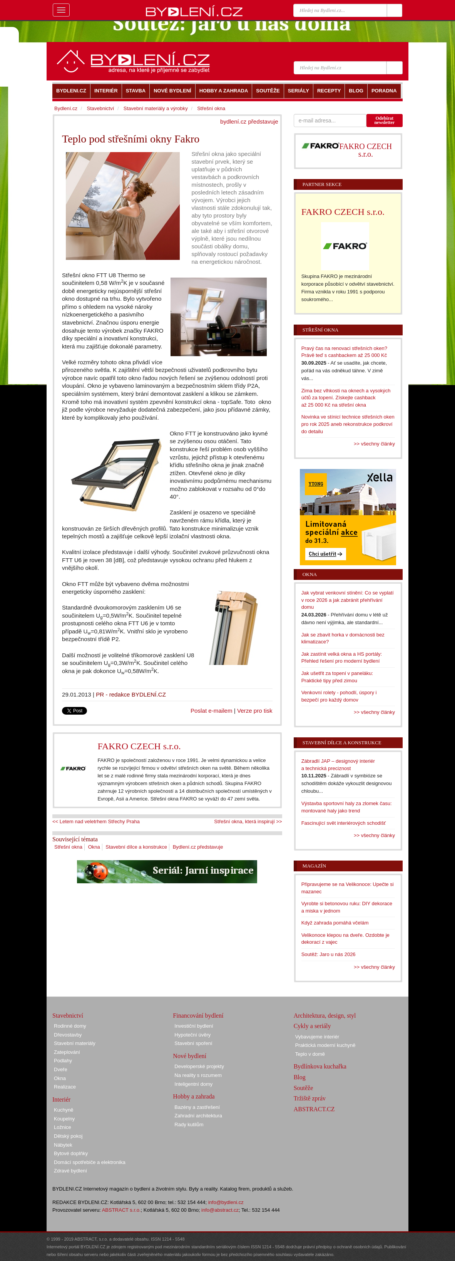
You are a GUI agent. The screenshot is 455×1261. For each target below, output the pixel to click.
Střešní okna (68, 847)
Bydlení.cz (65, 108)
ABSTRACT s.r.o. (121, 1210)
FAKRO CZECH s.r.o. (139, 746)
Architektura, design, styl (325, 1015)
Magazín (314, 866)
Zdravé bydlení (70, 1171)
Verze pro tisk (255, 710)
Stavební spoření (193, 1043)
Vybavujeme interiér (317, 1037)
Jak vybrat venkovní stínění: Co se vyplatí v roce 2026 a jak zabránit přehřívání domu (347, 600)
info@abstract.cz (220, 1210)
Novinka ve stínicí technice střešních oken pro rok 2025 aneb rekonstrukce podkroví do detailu (348, 424)
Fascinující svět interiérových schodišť (343, 823)
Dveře (60, 1069)
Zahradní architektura (198, 1116)
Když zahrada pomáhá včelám (335, 923)
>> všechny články (374, 444)
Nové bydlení (189, 1056)
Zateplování (67, 1052)
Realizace (65, 1087)
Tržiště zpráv (310, 1098)
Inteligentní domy (193, 1084)
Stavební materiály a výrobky (156, 108)
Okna (94, 847)
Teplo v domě (310, 1054)
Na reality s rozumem (198, 1075)
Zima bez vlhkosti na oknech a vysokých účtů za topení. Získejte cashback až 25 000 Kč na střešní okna (346, 398)
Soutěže (303, 1088)
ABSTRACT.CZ (314, 1109)
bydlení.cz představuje (249, 121)
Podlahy (63, 1060)
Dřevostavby (68, 1035)
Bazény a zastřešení (197, 1107)
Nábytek (63, 1145)
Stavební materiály (74, 1043)
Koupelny (64, 1119)
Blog (300, 1077)
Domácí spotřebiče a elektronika (89, 1162)
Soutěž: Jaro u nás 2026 (328, 954)
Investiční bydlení (193, 1026)
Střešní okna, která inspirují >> (248, 821)
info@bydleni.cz (226, 1202)
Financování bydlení (198, 1015)
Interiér (61, 1099)
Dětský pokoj (68, 1136)
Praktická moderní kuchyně (325, 1045)
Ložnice (62, 1127)
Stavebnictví (100, 108)
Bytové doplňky (71, 1153)
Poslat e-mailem (212, 710)
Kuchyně (64, 1110)
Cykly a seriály (312, 1026)
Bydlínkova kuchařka (320, 1066)
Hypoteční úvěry (192, 1035)
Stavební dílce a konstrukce (136, 847)
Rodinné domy (70, 1026)
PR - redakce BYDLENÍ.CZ (131, 694)
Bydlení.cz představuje (198, 847)
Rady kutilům (188, 1124)
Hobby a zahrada (193, 1096)
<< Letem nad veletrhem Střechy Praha (96, 821)
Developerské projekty (199, 1066)
